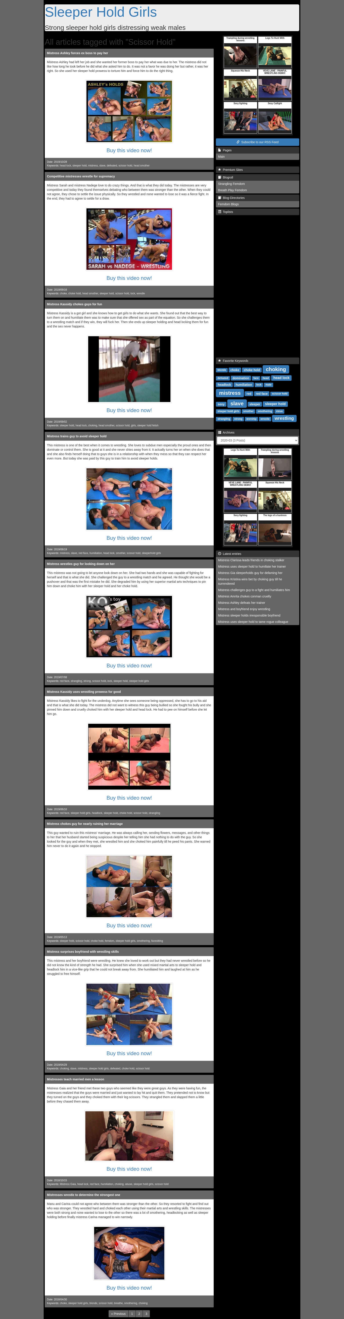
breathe (118, 1303)
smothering (143, 940)
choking (92, 425)
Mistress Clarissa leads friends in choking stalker (251, 560)
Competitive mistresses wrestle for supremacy (81, 176)
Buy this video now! (129, 150)
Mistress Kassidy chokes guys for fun (74, 304)
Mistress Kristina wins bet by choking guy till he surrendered (250, 581)
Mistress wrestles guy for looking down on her (81, 564)
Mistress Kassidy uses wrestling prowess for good (84, 691)
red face (83, 553)
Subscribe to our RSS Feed (257, 142)
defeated (112, 165)
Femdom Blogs (228, 204)
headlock (97, 813)
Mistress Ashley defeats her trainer (241, 602)
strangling (76, 681)
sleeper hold (79, 165)
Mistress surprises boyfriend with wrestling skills (83, 951)
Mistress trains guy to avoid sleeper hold (77, 436)
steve (279, 411)
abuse (128, 1184)
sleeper (254, 404)
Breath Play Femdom (232, 190)
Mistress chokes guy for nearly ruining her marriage (85, 824)
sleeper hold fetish (148, 425)
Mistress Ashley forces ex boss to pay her (77, 53)
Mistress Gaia (68, 1184)
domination (241, 378)
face (256, 378)
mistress (93, 165)
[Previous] (118, 1313)
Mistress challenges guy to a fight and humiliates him (254, 590)
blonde (93, 1303)
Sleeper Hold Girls (101, 12)
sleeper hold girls (139, 681)
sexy (221, 404)
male (268, 384)
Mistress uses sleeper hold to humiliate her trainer (252, 566)
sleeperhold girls (151, 553)
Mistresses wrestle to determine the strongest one (83, 1195)
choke (63, 293)
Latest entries (229, 554)
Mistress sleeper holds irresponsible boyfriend (249, 615)
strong (87, 681)
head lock (65, 165)
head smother (142, 165)
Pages (224, 150)
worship (251, 418)
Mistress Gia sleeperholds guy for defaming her (250, 573)
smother (120, 553)
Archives (226, 432)
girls (133, 425)
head (266, 378)
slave (102, 165)
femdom (109, 940)
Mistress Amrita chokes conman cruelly (244, 596)
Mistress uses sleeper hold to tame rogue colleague (253, 622)
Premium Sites (230, 170)
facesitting (157, 940)
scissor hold (125, 165)
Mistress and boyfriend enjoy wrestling (244, 609)
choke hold (74, 293)
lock (133, 293)
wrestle (141, 293)
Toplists (225, 212)
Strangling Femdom (231, 184)
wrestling (284, 418)
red (249, 393)
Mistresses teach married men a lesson (75, 1079)
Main (221, 156)
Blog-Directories (231, 198)
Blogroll (225, 177)
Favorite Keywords (233, 361)
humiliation (96, 553)
